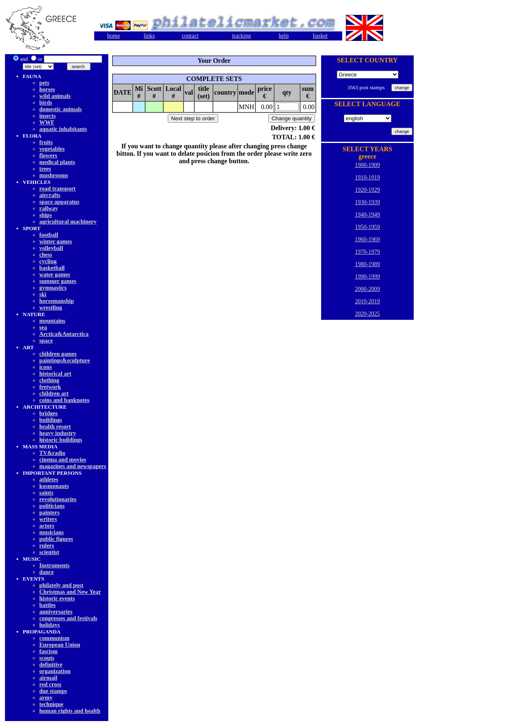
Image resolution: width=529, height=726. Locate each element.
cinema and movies (62, 460)
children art (54, 393)
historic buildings (60, 440)
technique (51, 704)
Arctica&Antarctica (63, 334)
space (46, 341)
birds (45, 103)
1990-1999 (367, 277)
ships (45, 215)
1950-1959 (367, 227)
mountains (52, 321)
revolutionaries (57, 499)
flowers (48, 155)
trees (45, 169)
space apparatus (59, 202)
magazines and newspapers (72, 466)
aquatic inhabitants (63, 129)
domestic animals (60, 109)
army (45, 698)
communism (54, 638)
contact (190, 36)
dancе (46, 572)
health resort (55, 427)
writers (48, 519)
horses (47, 89)
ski (42, 294)
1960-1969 (367, 239)
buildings (50, 420)
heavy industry (57, 433)
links (149, 36)
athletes (48, 479)
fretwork (50, 387)
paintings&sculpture (64, 360)
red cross (50, 684)
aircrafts (49, 195)
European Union (59, 645)
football (48, 235)
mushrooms (53, 175)
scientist (49, 552)
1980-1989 (367, 264)
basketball (51, 268)
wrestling (50, 308)
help (283, 36)
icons (45, 367)
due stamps (53, 691)
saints (46, 493)
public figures (56, 539)
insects (47, 116)
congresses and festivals (68, 618)
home (113, 36)
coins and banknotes (64, 400)
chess (45, 255)
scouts (47, 658)
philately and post (61, 585)
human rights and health (69, 711)
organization (54, 671)
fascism (48, 651)
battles (47, 605)
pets (44, 83)
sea (43, 327)
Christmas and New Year (70, 592)
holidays (49, 625)
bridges (48, 413)
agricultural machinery (68, 222)
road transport (57, 189)
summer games (57, 281)
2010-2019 (367, 301)
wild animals (55, 96)
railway (48, 208)
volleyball (51, 248)
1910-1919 (367, 177)
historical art (55, 374)
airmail (48, 678)
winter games (55, 241)
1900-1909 (367, 165)
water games (54, 274)
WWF (47, 122)
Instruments (54, 565)
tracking (241, 36)
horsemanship (56, 301)
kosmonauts (54, 486)
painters (49, 512)
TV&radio (52, 453)
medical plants (57, 162)
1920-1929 (367, 190)
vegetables (51, 149)
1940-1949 (367, 215)
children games (57, 354)
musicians (51, 532)
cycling (48, 261)
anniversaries (55, 612)
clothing (49, 380)
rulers (46, 546)
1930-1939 (367, 202)
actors (47, 526)
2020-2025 (367, 314)
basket (320, 36)
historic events (57, 598)
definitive (50, 665)
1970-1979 (367, 252)
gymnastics (53, 288)
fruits (46, 142)
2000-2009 (367, 289)
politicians (51, 506)
